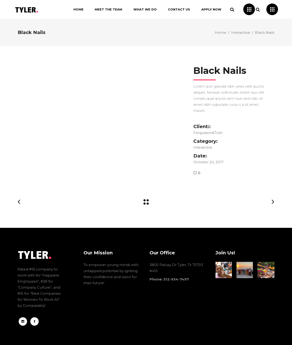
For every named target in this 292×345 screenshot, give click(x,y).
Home (220, 32)
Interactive (240, 32)
